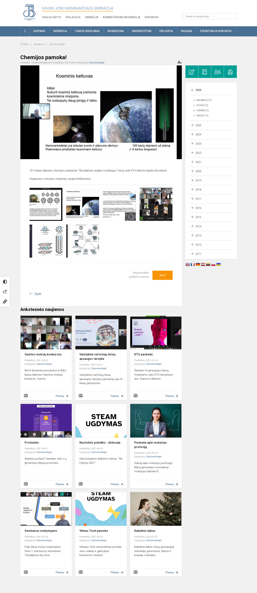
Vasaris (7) (202, 110)
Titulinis (24, 44)
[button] (211, 8)
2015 (198, 217)
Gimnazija (91, 17)
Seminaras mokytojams (41, 531)
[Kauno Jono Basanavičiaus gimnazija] (29, 12)
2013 (198, 235)
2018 (198, 189)
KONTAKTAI (151, 17)
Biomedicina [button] (116, 31)
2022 (198, 152)
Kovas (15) (202, 105)
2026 (198, 90)
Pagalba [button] (186, 31)
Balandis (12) (203, 100)
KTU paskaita (143, 354)
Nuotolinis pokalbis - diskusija (99, 442)
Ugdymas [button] (39, 31)
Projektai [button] (166, 31)
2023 (198, 143)
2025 (198, 125)
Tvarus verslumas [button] (87, 31)
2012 (198, 244)
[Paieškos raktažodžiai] (210, 16)
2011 (198, 253)
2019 (198, 180)
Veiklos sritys (51, 17)
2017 (198, 198)
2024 (198, 134)
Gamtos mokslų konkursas (43, 354)
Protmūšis (32, 442)
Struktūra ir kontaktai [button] (216, 31)
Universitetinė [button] (142, 31)
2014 (198, 226)
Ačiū (162, 275)
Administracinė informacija (121, 17)
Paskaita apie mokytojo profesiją (150, 445)
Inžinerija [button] (60, 31)
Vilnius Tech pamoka (93, 531)
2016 (198, 208)
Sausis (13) (202, 115)
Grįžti (38, 294)
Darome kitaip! (57, 44)
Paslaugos (73, 17)
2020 (198, 171)
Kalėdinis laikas (144, 531)
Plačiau (60, 396)
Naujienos (39, 44)
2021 (198, 162)
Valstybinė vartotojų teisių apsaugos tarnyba (97, 357)
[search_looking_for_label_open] (233, 16)
